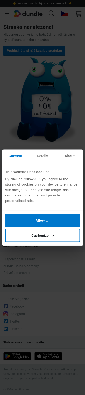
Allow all (42, 220)
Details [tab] (42, 155)
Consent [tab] (15, 155)
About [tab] (70, 155)
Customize (42, 235)
